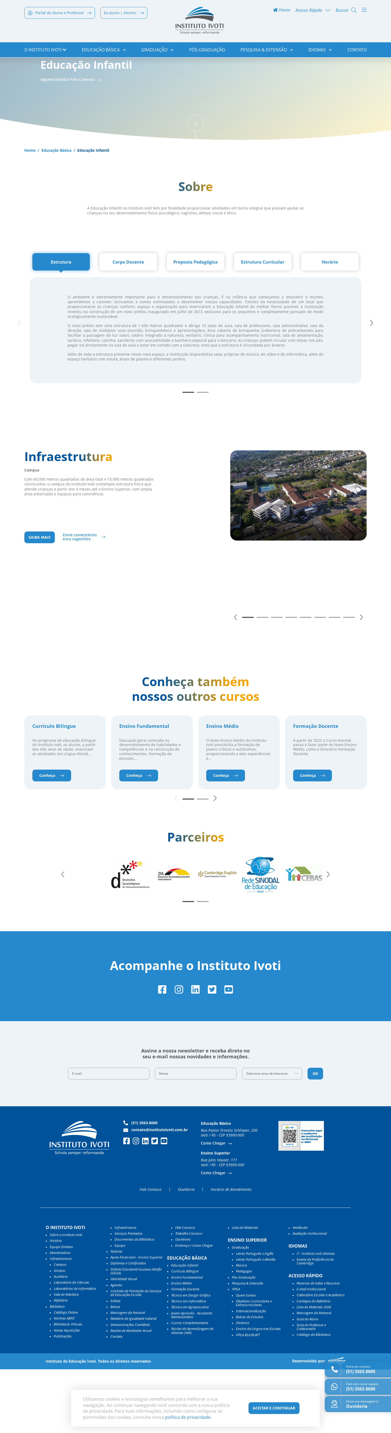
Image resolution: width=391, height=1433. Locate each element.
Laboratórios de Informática (75, 1352)
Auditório (61, 1340)
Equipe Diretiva (61, 1310)
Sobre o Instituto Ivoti (66, 1298)
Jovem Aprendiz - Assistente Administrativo (191, 1379)
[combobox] (272, 1137)
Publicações (63, 1400)
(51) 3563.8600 (140, 1186)
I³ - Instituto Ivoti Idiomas (316, 1317)
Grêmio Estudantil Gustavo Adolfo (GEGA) (136, 1335)
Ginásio (59, 1334)
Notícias (116, 1315)
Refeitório (61, 1364)
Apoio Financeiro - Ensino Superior (136, 1321)
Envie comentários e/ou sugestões (80, 597)
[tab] (61, 321)
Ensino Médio (222, 787)
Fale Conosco (151, 1253)
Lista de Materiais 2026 (314, 1371)
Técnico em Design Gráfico (190, 1359)
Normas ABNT (64, 1382)
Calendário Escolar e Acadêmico (320, 1359)
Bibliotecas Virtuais (68, 1388)
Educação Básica (104, 51)
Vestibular (300, 1291)
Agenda (116, 1349)
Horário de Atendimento (231, 1253)
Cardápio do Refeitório (313, 1365)
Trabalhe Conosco (188, 1297)
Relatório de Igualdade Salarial (133, 1382)
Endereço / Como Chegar (194, 1309)
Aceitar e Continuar (274, 1408)
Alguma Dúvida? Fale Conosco (68, 138)
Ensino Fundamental (144, 787)
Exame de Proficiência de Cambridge (315, 1325)
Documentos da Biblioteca (134, 1303)
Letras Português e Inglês (255, 1317)
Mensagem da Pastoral (127, 1376)
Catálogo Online (66, 1376)
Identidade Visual (123, 1343)
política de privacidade (187, 1417)
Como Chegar (214, 1207)
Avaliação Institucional (310, 1297)
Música (241, 1329)
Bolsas (115, 1370)
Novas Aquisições (67, 1394)
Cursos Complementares (189, 1387)
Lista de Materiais (245, 1291)
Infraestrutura (125, 1291)
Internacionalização (251, 1375)
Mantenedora (60, 1316)
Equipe (119, 1309)
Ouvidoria (186, 1253)
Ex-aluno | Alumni (124, 13)
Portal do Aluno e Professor (59, 13)
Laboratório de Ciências (71, 1346)
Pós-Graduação (207, 51)
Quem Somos (246, 1359)
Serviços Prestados (128, 1297)
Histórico (242, 1387)
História (56, 1304)
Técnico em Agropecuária (190, 1371)
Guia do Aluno (307, 1383)
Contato (357, 51)
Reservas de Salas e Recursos (318, 1347)
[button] (373, 382)
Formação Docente (315, 787)
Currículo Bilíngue (54, 787)
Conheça (51, 836)
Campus (60, 1328)
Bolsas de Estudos (249, 1380)
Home (281, 11)
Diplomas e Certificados (128, 1327)
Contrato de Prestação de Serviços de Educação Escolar (136, 1356)
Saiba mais (40, 597)
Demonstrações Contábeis (130, 1388)
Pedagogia (244, 1335)
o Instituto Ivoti (45, 51)
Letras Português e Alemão (255, 1323)
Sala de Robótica (66, 1358)
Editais (115, 1364)
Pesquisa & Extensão (266, 51)
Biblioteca (57, 1370)
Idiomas (320, 51)
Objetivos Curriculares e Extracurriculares (254, 1367)
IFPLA (236, 1353)
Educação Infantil (184, 1329)
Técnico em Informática (188, 1365)
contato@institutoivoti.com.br (155, 1193)
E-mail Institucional (311, 1353)
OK (315, 1137)
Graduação (157, 51)
